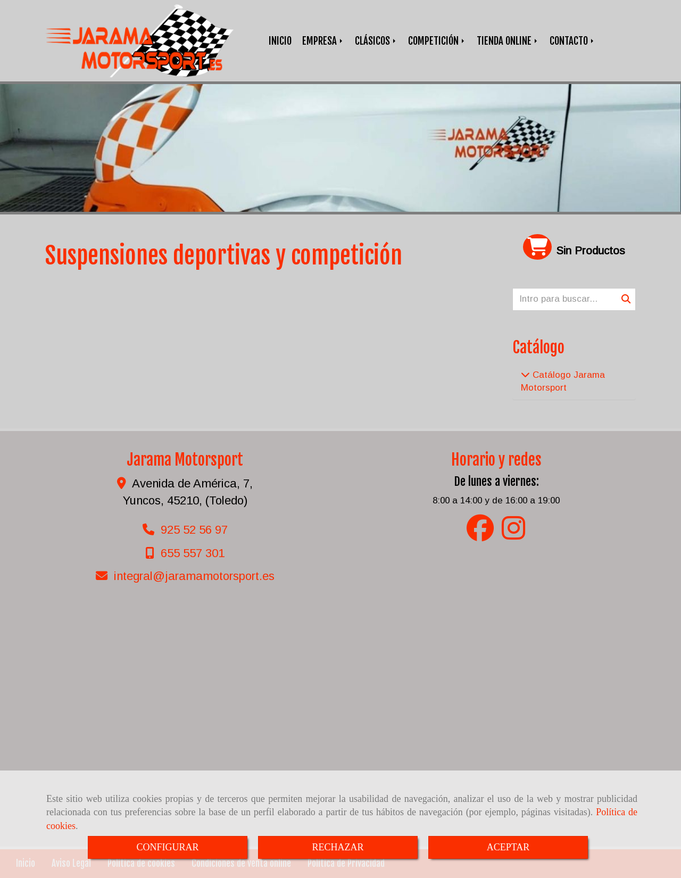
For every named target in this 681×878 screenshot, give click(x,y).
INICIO (280, 41)
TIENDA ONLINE (508, 41)
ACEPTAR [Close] (508, 847)
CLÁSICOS (376, 41)
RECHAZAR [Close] (337, 847)
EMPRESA (323, 41)
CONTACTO (572, 41)
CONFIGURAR (167, 847)
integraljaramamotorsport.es (194, 576)
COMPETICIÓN (437, 41)
